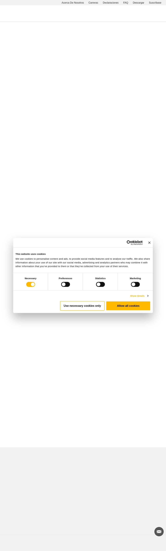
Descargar (138, 2)
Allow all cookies (128, 305)
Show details (137, 295)
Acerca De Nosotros (73, 2)
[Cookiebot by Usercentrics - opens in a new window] (129, 242)
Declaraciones (111, 2)
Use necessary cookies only (82, 305)
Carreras (93, 2)
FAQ (125, 2)
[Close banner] (149, 242)
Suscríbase (155, 2)
